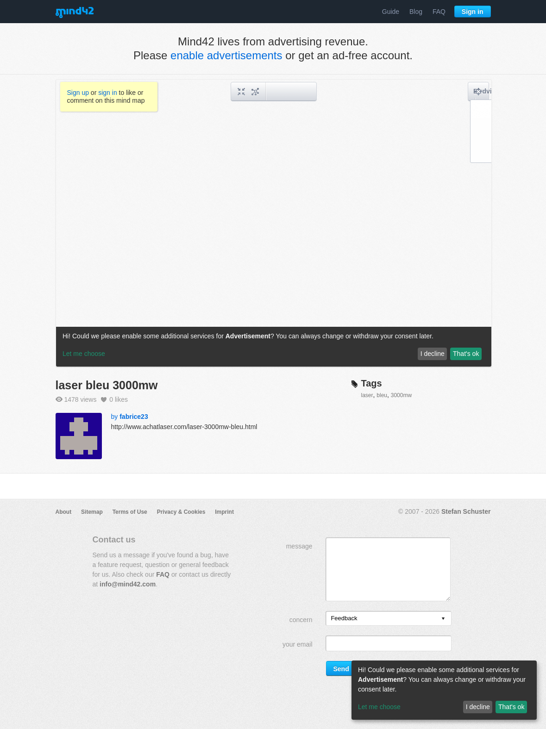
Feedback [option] (344, 618)
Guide (390, 11)
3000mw (401, 395)
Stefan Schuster (466, 511)
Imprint (224, 512)
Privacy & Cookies (181, 512)
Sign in (472, 11)
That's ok (511, 706)
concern (301, 619)
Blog (415, 11)
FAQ (439, 11)
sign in (107, 92)
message (299, 546)
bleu (382, 395)
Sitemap (92, 512)
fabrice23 (133, 416)
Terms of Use (130, 512)
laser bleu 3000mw (107, 385)
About (64, 512)
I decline (478, 706)
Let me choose (379, 706)
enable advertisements (226, 55)
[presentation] (443, 619)
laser (367, 395)
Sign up (78, 92)
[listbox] (389, 618)
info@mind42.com (128, 584)
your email (297, 644)
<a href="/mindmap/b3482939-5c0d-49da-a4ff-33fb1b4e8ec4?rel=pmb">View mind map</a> (274, 223)
